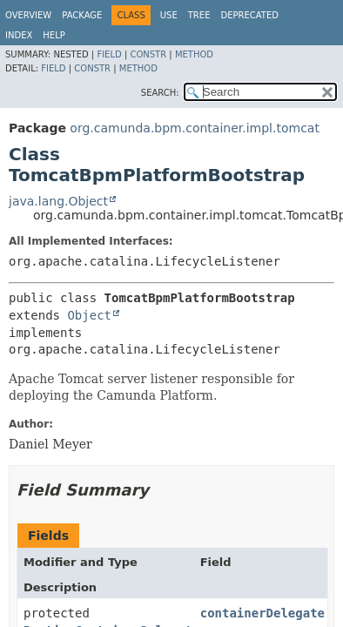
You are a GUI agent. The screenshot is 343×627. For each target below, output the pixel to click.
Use (169, 15)
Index (18, 35)
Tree (199, 15)
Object (89, 315)
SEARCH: (160, 93)
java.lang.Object (58, 201)
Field (109, 54)
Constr (148, 54)
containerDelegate (262, 613)
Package (82, 15)
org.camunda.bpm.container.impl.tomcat (194, 128)
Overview (28, 15)
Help (53, 35)
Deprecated (249, 15)
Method (194, 54)
